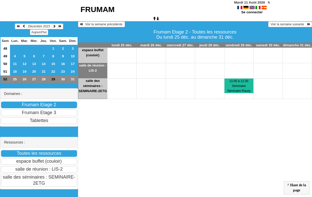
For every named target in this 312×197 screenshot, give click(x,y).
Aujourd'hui (39, 32)
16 (63, 64)
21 (44, 71)
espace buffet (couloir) (92, 52)
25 (15, 79)
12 (24, 64)
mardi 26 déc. (151, 45)
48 (5, 48)
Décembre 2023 (39, 26)
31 (73, 79)
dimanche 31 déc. (297, 45)
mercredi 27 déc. (180, 45)
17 (73, 64)
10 (73, 56)
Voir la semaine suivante (290, 24)
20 (34, 71)
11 (15, 64)
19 (24, 71)
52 (5, 79)
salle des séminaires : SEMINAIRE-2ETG (93, 86)
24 (73, 71)
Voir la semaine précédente (101, 24)
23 (63, 71)
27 (34, 79)
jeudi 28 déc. (209, 45)
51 (5, 71)
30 (63, 79)
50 (5, 64)
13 (34, 64)
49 (5, 56)
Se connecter (252, 12)
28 (44, 79)
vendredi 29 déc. (238, 45)
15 (53, 64)
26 (24, 79)
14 (44, 64)
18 (15, 71)
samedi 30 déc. (268, 45)
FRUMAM (98, 9)
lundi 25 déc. (122, 45)
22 (53, 71)
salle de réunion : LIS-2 (92, 67)
